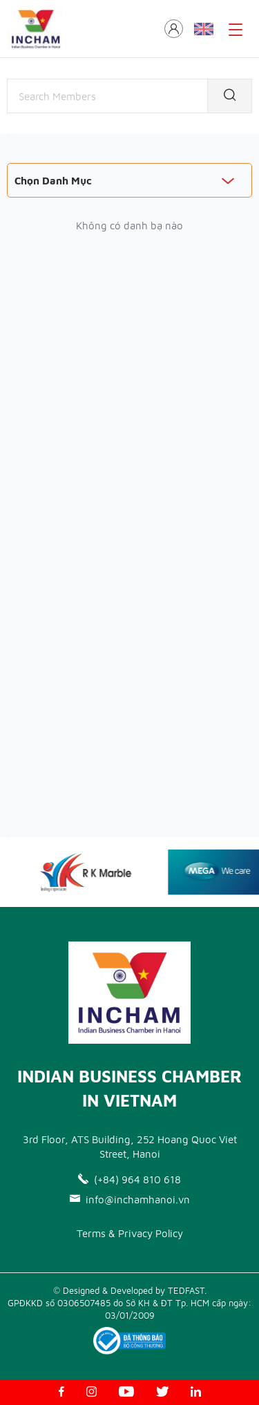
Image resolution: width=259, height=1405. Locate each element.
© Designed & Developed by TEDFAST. (130, 1290)
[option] (92, 871)
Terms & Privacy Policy (130, 1233)
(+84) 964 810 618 (129, 1179)
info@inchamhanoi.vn (130, 1199)
